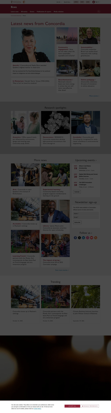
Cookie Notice (37, 408)
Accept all (72, 406)
